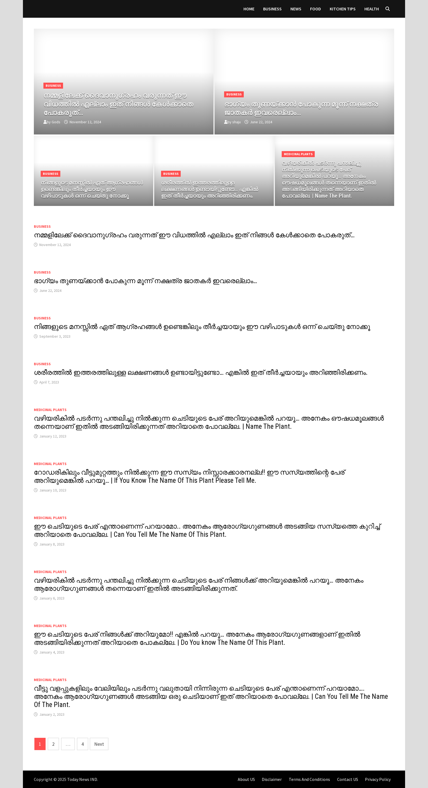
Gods (56, 121)
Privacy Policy (378, 779)
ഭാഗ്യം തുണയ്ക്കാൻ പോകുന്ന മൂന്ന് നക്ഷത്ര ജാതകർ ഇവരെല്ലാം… (145, 281)
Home (248, 8)
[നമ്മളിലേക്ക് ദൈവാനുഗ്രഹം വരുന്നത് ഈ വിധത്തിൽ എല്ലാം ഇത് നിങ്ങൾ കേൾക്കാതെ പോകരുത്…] (123, 103)
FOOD (315, 8)
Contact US (347, 779)
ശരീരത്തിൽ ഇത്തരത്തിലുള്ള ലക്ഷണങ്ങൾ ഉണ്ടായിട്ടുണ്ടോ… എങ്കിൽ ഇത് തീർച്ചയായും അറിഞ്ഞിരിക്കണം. (201, 372)
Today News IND (82, 779)
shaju (236, 121)
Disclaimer (272, 779)
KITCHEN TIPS (343, 8)
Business (272, 8)
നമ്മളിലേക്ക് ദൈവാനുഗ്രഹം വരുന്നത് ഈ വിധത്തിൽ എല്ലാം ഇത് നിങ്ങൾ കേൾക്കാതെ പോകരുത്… (194, 235)
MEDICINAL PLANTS (298, 154)
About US (246, 779)
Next (99, 744)
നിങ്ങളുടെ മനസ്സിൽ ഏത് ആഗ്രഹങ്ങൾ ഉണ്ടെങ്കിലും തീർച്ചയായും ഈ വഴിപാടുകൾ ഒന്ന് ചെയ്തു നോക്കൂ (202, 327)
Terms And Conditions (309, 779)
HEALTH (371, 8)
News (295, 8)
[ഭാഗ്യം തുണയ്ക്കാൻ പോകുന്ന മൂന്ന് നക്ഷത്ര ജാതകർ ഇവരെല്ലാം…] (304, 107)
